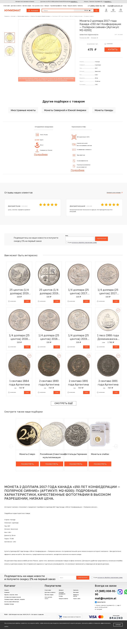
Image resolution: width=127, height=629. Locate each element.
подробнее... (74, 1)
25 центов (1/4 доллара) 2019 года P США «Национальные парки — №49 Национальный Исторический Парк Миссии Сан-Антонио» (48, 291)
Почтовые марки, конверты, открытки (14, 599)
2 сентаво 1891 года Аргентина (78, 382)
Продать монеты (72, 5)
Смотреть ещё (63, 403)
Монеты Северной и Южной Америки (65, 110)
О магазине (7, 5)
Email (66, 235)
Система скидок (27, 5)
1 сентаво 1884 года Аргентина (19, 382)
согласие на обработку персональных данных (84, 242)
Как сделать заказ (38, 5)
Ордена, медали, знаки (11, 594)
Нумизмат (12, 10)
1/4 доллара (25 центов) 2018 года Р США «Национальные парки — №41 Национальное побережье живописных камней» (48, 337)
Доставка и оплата (16, 5)
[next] (116, 446)
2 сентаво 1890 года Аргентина (49, 382)
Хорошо (118, 624)
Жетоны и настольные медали (12, 597)
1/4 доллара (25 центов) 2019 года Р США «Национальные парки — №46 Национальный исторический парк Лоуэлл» (78, 337)
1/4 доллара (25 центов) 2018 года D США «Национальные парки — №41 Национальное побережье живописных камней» (19, 337)
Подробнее (41, 154)
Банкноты (6, 592)
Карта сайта (76, 598)
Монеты (6, 590)
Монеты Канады (104, 110)
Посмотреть (27, 464)
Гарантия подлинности (56, 5)
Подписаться (101, 238)
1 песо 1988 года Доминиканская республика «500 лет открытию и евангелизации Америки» (108, 337)
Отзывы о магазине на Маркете (70, 616)
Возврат (47, 5)
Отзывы (65, 5)
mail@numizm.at (115, 6)
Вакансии (75, 592)
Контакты (80, 5)
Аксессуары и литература (11, 601)
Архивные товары (9, 604)
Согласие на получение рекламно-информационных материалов (21, 619)
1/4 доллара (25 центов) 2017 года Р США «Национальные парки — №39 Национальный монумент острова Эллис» (78, 291)
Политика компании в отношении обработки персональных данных (33, 616)
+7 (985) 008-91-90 (96, 6)
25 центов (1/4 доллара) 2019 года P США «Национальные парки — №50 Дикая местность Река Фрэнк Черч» (19, 291)
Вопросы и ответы (76, 595)
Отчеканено (116, 617)
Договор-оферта (9, 616)
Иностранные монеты (23, 110)
